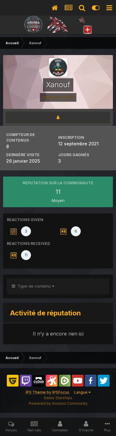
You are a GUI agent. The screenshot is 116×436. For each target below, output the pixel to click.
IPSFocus (60, 392)
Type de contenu (33, 286)
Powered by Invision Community (58, 403)
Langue (82, 392)
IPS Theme (36, 392)
